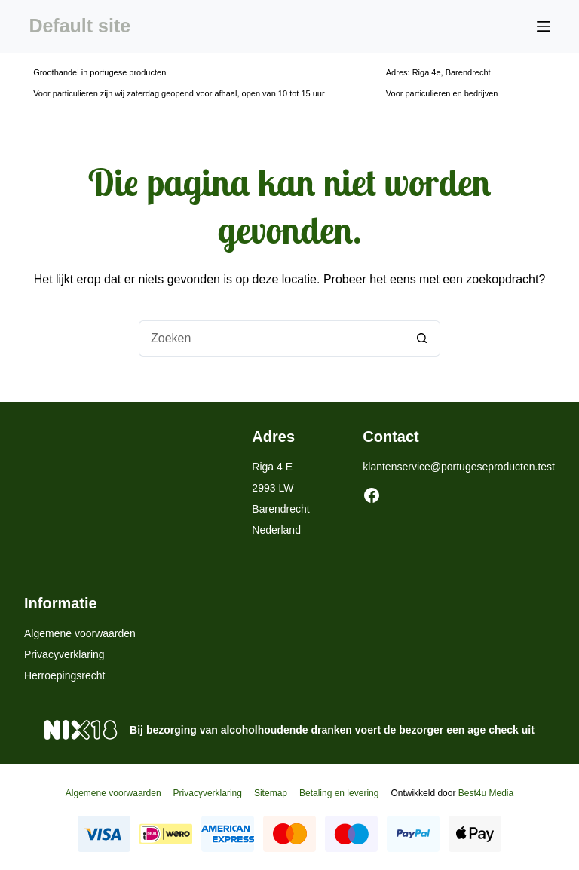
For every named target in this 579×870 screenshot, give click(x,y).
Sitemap (270, 793)
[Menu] (543, 26)
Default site (79, 25)
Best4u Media (485, 793)
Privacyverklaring (64, 654)
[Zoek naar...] (271, 338)
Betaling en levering (338, 793)
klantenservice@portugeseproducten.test (459, 467)
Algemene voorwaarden (80, 633)
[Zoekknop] (422, 338)
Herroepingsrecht (64, 675)
